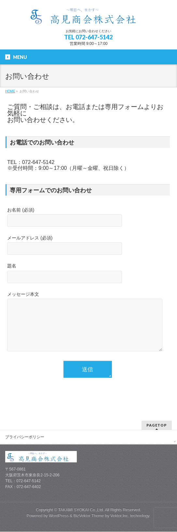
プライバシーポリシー (24, 437)
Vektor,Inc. (119, 516)
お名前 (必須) (87, 217)
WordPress (59, 516)
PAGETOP (156, 425)
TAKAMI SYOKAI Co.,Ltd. (81, 510)
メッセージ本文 (87, 328)
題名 (87, 273)
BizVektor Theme (89, 516)
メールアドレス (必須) (87, 245)
